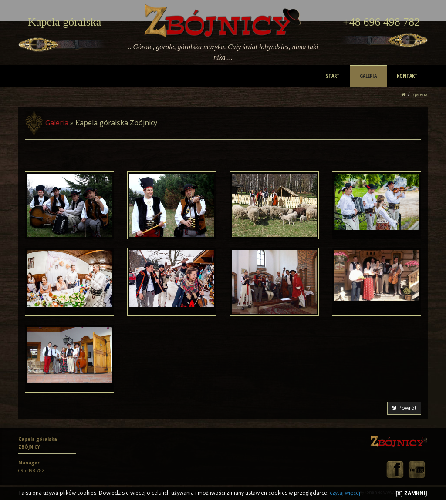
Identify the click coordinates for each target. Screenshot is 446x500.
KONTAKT (407, 76)
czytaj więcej (345, 493)
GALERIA (368, 76)
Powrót (404, 408)
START (333, 76)
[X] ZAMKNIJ (411, 493)
